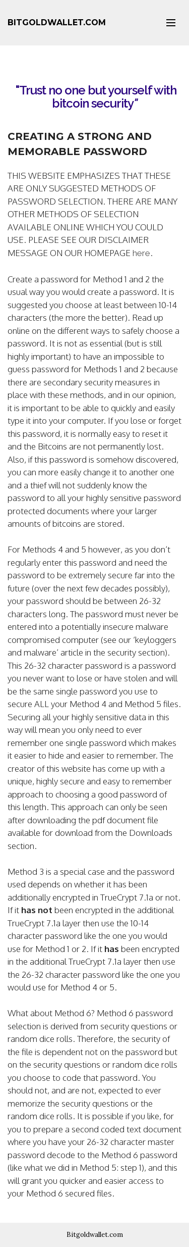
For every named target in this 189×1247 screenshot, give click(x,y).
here (141, 253)
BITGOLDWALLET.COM (57, 22)
